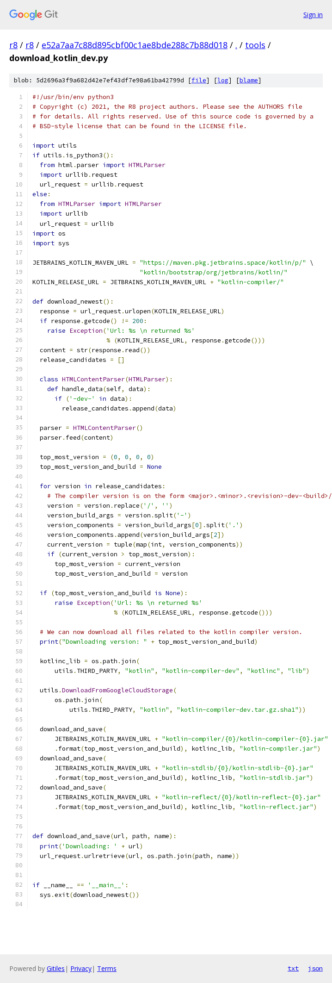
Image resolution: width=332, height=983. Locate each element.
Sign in (313, 14)
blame (249, 80)
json (315, 968)
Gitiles (56, 968)
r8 (13, 44)
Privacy (81, 968)
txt (293, 968)
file (198, 80)
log (222, 80)
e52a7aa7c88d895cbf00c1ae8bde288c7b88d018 (134, 44)
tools (255, 44)
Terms (107, 968)
